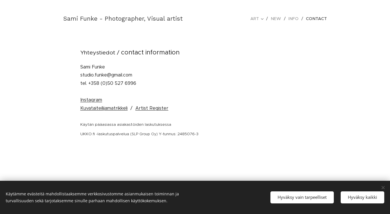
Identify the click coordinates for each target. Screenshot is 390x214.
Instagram (91, 100)
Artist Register (151, 108)
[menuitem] (260, 18)
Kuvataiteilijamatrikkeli (104, 108)
